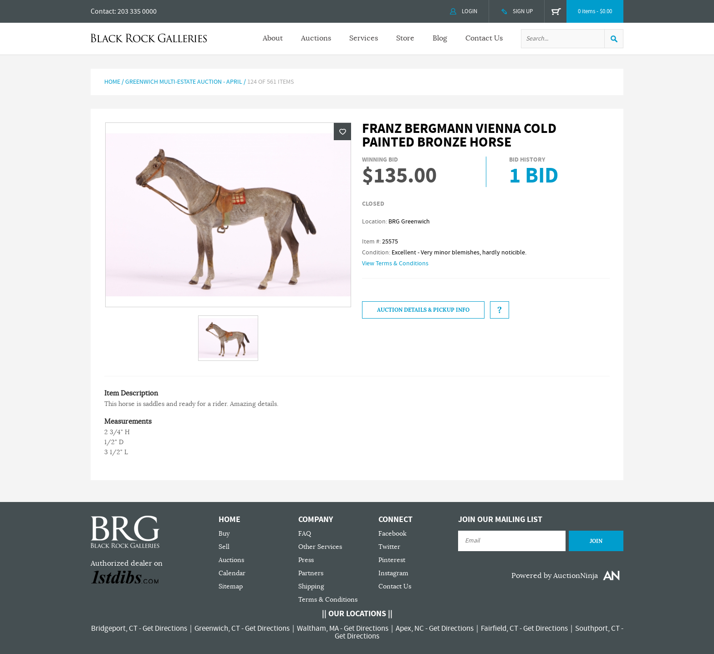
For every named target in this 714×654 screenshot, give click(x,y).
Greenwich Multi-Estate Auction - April (183, 82)
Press (306, 560)
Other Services (320, 547)
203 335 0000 (137, 11)
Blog (440, 38)
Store (405, 38)
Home (112, 82)
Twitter (389, 547)
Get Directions (165, 629)
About (273, 38)
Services (363, 38)
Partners (310, 573)
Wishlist (342, 131)
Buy (224, 533)
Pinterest (391, 560)
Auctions (316, 38)
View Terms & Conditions (395, 263)
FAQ (304, 533)
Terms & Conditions (327, 599)
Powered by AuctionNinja (554, 575)
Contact (102, 11)
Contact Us (484, 38)
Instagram (393, 573)
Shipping (311, 586)
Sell (224, 547)
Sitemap (231, 586)
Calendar (232, 573)
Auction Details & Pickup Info (423, 310)
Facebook (392, 533)
